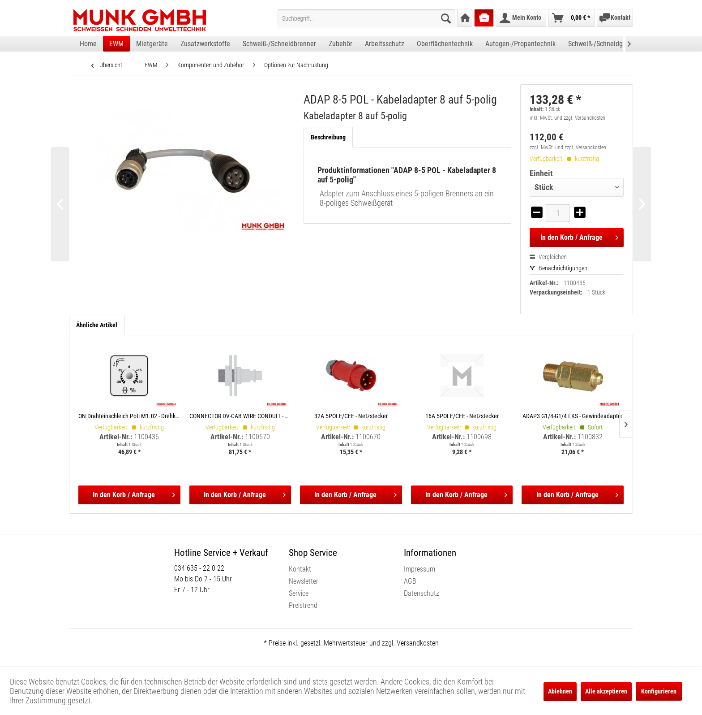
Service (298, 593)
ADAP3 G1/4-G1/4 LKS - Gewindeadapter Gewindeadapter (572, 415)
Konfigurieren (658, 691)
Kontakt (300, 569)
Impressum (419, 569)
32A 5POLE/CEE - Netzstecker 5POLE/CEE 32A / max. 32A (351, 415)
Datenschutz (421, 593)
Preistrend (303, 605)
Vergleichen (548, 256)
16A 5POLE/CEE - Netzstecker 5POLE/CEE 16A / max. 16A (462, 415)
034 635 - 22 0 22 (199, 568)
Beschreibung (328, 137)
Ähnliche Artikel (96, 325)
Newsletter (303, 581)
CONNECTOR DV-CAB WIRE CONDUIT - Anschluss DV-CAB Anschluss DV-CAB (240, 415)
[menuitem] (366, 18)
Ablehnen (560, 691)
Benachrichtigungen (558, 268)
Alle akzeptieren (606, 691)
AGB (410, 581)
